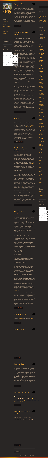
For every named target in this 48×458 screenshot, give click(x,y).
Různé (21, 141)
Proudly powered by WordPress (20, 455)
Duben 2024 (41, 58)
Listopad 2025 (41, 49)
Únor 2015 (40, 137)
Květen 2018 (41, 101)
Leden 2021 (41, 79)
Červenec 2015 (41, 130)
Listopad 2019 (41, 89)
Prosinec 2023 (41, 60)
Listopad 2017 (41, 105)
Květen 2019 (41, 90)
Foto (39, 164)
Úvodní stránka (5, 19)
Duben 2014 (41, 151)
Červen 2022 (41, 64)
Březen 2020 (41, 86)
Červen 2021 (41, 76)
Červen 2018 (41, 100)
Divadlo (40, 160)
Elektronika (41, 161)
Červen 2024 (41, 57)
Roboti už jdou (19, 211)
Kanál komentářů (42, 195)
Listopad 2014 (41, 141)
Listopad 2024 (41, 53)
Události (4, 33)
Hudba (19, 25)
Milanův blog (7, 12)
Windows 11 (43, 30)
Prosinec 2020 (41, 80)
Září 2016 (40, 115)
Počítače (40, 172)
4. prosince (18, 118)
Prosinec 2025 (41, 47)
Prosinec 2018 (41, 94)
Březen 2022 (41, 68)
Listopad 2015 (41, 126)
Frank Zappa (30, 125)
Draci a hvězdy (5, 21)
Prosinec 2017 (41, 104)
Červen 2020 (41, 83)
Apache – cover (19, 329)
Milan (40, 30)
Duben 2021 (41, 78)
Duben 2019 (41, 91)
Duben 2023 (41, 61)
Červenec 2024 (41, 56)
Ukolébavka (20, 318)
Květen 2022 (41, 65)
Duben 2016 (41, 120)
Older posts (17, 451)
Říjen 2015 (40, 127)
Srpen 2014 (41, 145)
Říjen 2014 (40, 142)
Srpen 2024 (41, 54)
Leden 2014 (41, 152)
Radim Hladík (28, 126)
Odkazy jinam (5, 31)
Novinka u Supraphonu (21, 392)
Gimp (32, 163)
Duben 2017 (41, 108)
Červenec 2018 (41, 98)
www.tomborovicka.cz (28, 22)
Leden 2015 (41, 138)
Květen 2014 (41, 149)
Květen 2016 (41, 119)
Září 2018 (40, 97)
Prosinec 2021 (41, 69)
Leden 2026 (41, 46)
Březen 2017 (41, 109)
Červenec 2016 (41, 116)
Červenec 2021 (41, 75)
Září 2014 (40, 144)
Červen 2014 (41, 148)
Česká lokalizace (41, 196)
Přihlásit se (40, 191)
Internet (40, 168)
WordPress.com (34, 455)
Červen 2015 (41, 131)
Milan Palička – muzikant (7, 28)
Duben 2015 (41, 134)
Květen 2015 (41, 133)
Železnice (40, 183)
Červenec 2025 (41, 50)
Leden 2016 (41, 123)
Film (39, 163)
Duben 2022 (41, 67)
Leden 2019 (41, 93)
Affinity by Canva (30, 180)
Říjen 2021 (40, 72)
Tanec (40, 179)
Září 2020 (40, 82)
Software (40, 178)
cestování (40, 159)
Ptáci (39, 175)
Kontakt (4, 24)
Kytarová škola (19, 4)
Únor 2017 (40, 111)
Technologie (20, 307)
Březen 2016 (41, 122)
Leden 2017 (41, 112)
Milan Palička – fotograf (7, 26)
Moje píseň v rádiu (20, 314)
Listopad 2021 (41, 71)
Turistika (40, 182)
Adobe (23, 186)
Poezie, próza (41, 174)
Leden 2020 (41, 87)
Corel (27, 190)
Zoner (31, 188)
